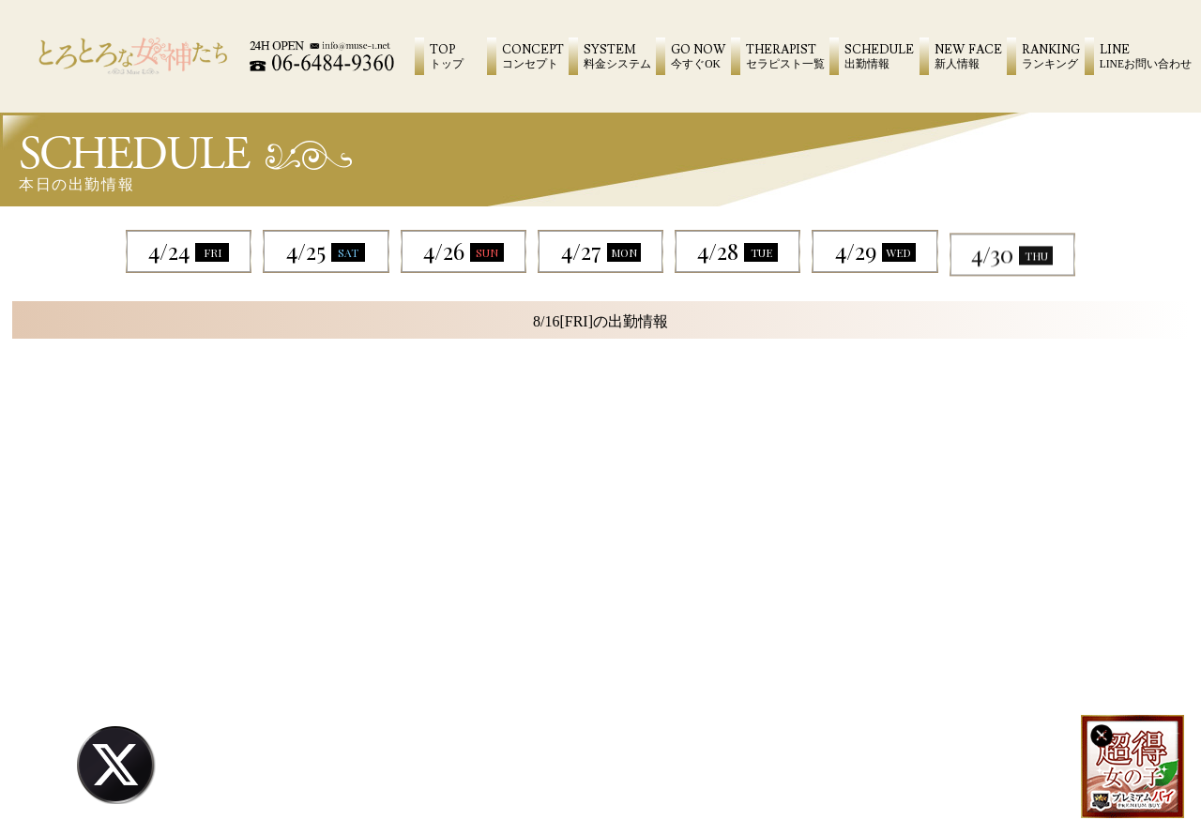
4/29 (875, 257)
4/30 (1012, 278)
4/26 (463, 250)
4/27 (601, 250)
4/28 (737, 250)
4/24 (188, 250)
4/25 (325, 250)
